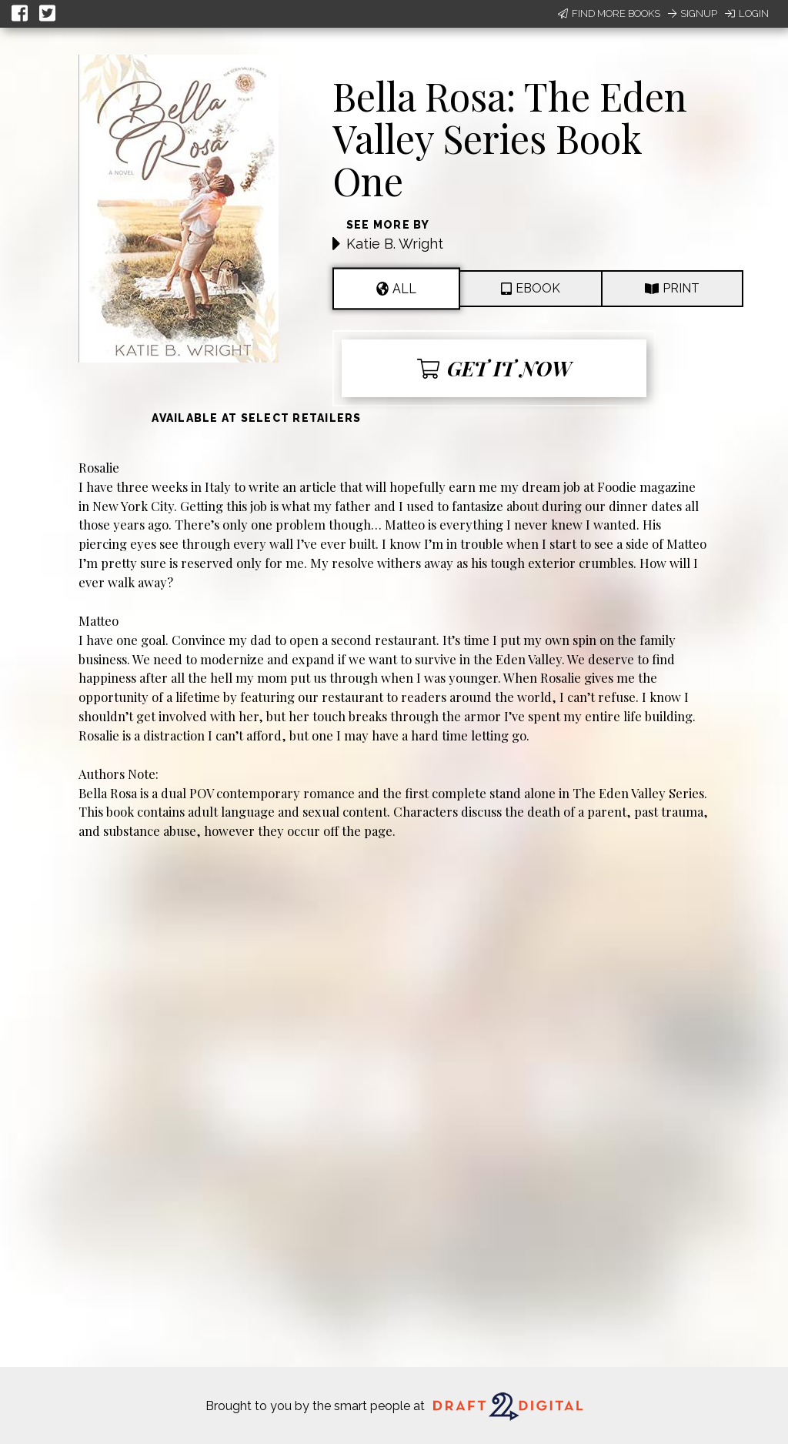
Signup (692, 13)
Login (747, 13)
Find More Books (609, 13)
